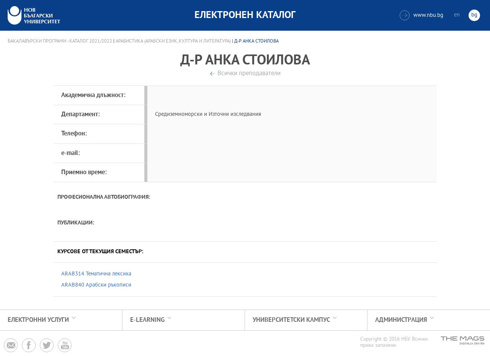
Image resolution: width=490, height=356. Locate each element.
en (457, 15)
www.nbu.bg (421, 15)
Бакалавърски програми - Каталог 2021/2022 (60, 41)
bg (474, 15)
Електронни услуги (38, 320)
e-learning (147, 320)
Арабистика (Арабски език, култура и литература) (173, 41)
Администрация (401, 320)
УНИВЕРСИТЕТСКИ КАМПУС (291, 320)
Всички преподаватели (249, 74)
